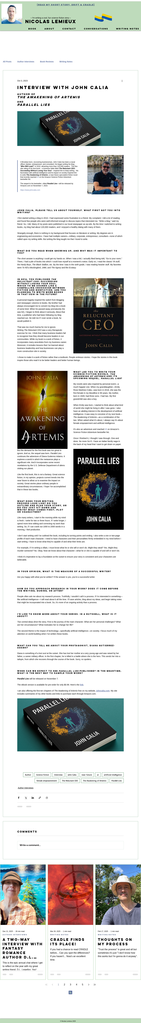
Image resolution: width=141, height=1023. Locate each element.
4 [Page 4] (76, 984)
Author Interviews (25, 61)
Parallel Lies (117, 780)
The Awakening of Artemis (94, 780)
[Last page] (94, 984)
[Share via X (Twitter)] (25, 797)
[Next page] (88, 984)
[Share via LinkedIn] (32, 797)
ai (98, 774)
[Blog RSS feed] (70, 993)
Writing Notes (66, 61)
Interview (58, 774)
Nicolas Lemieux (50, 21)
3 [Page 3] (70, 984)
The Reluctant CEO (70, 780)
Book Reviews (47, 61)
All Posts (7, 61)
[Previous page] (52, 984)
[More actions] (122, 80)
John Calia (72, 774)
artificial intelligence (113, 774)
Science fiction (42, 774)
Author (28, 774)
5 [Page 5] (82, 984)
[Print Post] (46, 797)
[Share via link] (39, 797)
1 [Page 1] (58, 984)
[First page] (46, 984)
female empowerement (47, 780)
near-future (87, 774)
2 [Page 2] (64, 984)
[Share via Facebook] (18, 797)
